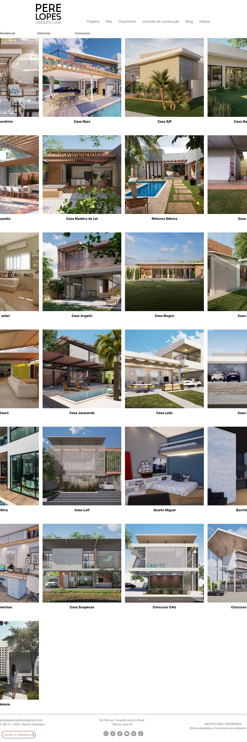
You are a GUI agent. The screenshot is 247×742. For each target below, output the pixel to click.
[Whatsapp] (106, 733)
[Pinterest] (133, 733)
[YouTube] (126, 733)
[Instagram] (112, 733)
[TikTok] (140, 733)
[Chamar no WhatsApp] (18, 734)
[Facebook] (119, 733)
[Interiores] (44, 33)
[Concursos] (82, 33)
